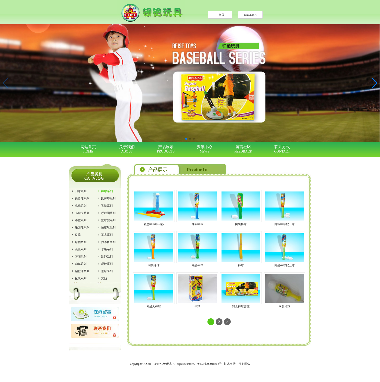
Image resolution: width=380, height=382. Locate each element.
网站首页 (88, 149)
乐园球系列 (80, 227)
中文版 (220, 14)
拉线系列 (79, 278)
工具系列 (105, 235)
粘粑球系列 (80, 271)
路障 (76, 235)
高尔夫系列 (80, 213)
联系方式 (282, 149)
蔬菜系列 (79, 249)
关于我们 (127, 149)
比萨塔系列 (106, 198)
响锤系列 (79, 264)
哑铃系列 (105, 264)
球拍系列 (79, 242)
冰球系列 (79, 205)
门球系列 (79, 191)
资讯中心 (204, 149)
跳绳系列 (105, 256)
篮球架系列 (106, 220)
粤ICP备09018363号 (209, 364)
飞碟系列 (105, 205)
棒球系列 (105, 191)
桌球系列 (105, 271)
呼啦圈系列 (106, 213)
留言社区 (243, 149)
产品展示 (165, 149)
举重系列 (79, 220)
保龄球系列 (80, 198)
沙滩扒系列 (106, 242)
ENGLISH (250, 14)
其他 (102, 278)
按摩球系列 (106, 227)
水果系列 (105, 249)
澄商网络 (244, 364)
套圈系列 (79, 256)
